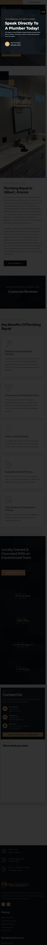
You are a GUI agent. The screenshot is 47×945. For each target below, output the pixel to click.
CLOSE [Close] (43, 12)
